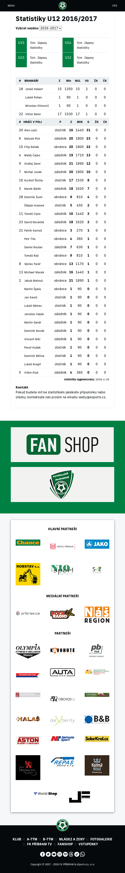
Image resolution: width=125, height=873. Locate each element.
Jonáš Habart (34, 89)
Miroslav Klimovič (37, 106)
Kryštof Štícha (33, 180)
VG (87, 81)
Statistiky (36, 48)
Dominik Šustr (33, 197)
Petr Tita (29, 239)
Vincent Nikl (32, 339)
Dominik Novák (34, 331)
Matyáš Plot (32, 138)
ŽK (96, 81)
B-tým (48, 839)
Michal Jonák (33, 172)
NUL (78, 81)
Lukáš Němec (33, 306)
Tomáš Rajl (31, 255)
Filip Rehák (31, 147)
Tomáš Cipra (32, 214)
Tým (32, 43)
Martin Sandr (32, 322)
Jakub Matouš (33, 281)
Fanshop (65, 844)
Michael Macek (34, 272)
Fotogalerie (101, 839)
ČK (105, 81)
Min (68, 81)
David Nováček (34, 222)
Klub (17, 839)
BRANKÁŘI (31, 81)
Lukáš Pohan (33, 97)
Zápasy (42, 43)
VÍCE (114, 5)
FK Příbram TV (39, 844)
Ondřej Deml (32, 164)
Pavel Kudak (32, 347)
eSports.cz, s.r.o (85, 864)
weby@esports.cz (92, 397)
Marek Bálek (32, 189)
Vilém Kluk (31, 372)
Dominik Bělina (34, 356)
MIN (79, 122)
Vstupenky (88, 844)
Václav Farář (32, 264)
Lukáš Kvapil (32, 364)
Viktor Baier (33, 114)
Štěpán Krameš (34, 205)
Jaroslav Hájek (34, 314)
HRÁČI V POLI (32, 122)
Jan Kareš (30, 297)
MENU (11, 5)
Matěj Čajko (32, 155)
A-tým (32, 839)
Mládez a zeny (72, 839)
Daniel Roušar (33, 247)
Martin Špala (32, 289)
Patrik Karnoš (33, 230)
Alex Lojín (30, 130)
